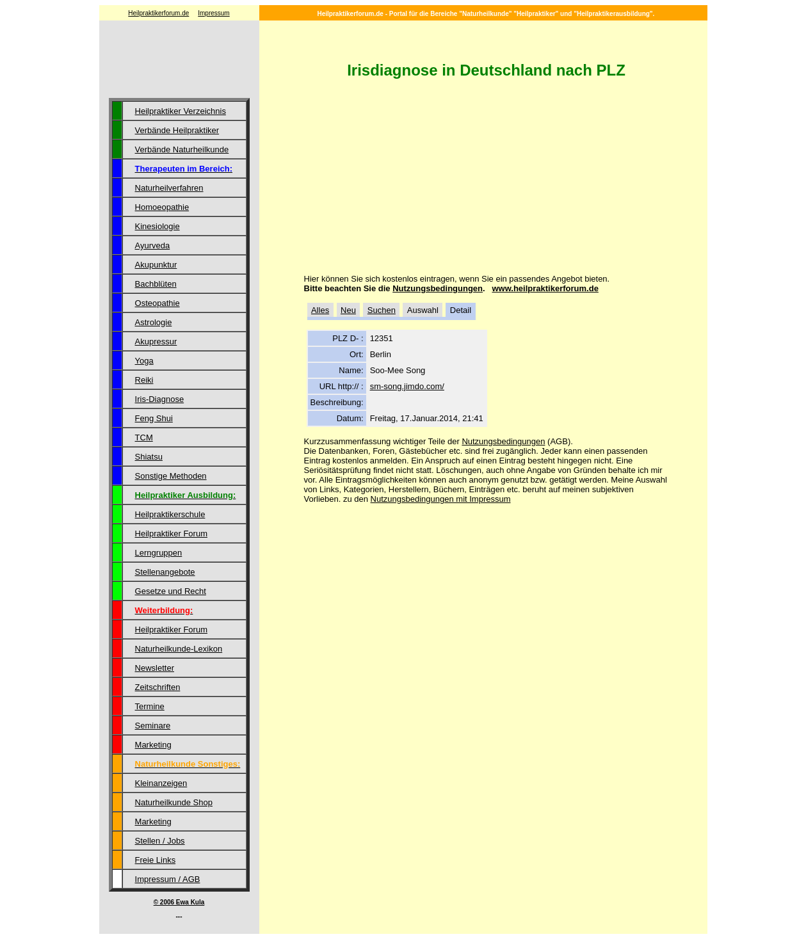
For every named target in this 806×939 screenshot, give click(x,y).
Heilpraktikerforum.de (158, 13)
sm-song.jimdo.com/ (407, 386)
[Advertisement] (179, 61)
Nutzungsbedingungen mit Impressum (441, 499)
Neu (348, 310)
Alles (320, 310)
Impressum (213, 13)
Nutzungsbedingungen (437, 288)
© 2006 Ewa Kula (179, 902)
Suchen (381, 310)
